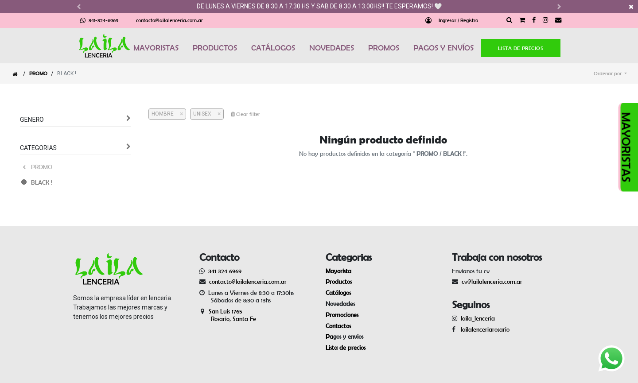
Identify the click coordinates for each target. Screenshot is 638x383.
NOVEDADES (331, 47)
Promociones (342, 314)
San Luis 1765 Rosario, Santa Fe (227, 315)
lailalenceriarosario (483, 329)
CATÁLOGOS (273, 47)
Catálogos (338, 292)
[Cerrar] (178, 114)
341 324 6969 (224, 271)
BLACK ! (41, 182)
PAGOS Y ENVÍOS (443, 47)
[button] (610, 73)
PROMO (38, 73)
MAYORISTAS (156, 47)
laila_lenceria (478, 318)
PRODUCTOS (215, 47)
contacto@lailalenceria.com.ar (169, 20)
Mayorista (338, 271)
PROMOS (383, 47)
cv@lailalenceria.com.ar (492, 281)
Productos (339, 281)
